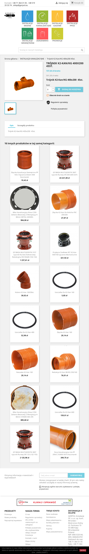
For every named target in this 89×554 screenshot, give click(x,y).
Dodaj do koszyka (69, 89)
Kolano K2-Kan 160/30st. (24, 292)
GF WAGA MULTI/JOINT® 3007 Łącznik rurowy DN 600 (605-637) (64, 173)
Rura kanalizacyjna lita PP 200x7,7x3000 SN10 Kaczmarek (64, 453)
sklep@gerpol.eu (20, 5)
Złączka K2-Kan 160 (64, 332)
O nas (27, 514)
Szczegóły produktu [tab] (25, 125)
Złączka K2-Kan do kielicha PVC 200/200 (64, 213)
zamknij (83, 550)
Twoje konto (52, 510)
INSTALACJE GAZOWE (57, 18)
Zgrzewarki (42, 35)
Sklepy (27, 544)
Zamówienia (51, 517)
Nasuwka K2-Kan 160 (24, 372)
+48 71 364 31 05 (19, 3)
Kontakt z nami (31, 538)
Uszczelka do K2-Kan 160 (64, 292)
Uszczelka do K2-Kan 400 (24, 332)
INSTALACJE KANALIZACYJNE (43, 18)
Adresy (49, 526)
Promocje (57, 35)
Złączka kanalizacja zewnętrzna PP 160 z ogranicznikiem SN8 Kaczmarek (24, 174)
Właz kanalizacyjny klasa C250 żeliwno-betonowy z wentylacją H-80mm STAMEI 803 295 (24, 414)
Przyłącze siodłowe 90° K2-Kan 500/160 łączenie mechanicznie (64, 253)
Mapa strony (30, 541)
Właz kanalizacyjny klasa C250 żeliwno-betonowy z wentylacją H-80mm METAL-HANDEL (24, 214)
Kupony (49, 529)
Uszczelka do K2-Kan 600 (64, 412)
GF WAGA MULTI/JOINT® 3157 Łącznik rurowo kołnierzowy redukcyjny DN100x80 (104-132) (24, 254)
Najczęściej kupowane (13, 520)
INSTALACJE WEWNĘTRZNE (27, 36)
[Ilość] (49, 89)
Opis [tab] (12, 125)
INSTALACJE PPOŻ (72, 18)
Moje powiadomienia (54, 532)
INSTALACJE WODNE (27, 18)
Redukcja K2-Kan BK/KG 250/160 (64, 372)
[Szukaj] (51, 49)
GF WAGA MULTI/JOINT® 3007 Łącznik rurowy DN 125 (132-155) (24, 453)
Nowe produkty (10, 517)
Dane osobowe (52, 514)
